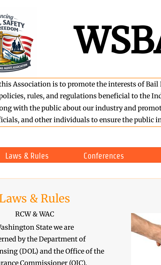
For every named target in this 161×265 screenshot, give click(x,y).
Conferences (103, 155)
